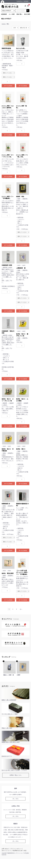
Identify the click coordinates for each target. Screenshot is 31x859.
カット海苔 (12, 14)
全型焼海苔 (4, 14)
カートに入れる (8, 85)
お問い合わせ (5, 848)
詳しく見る (15, 798)
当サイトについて (6, 850)
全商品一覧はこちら (15, 775)
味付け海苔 (27, 14)
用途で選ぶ (19, 14)
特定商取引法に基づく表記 (19, 850)
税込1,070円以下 (6, 18)
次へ (21, 609)
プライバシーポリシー (16, 848)
